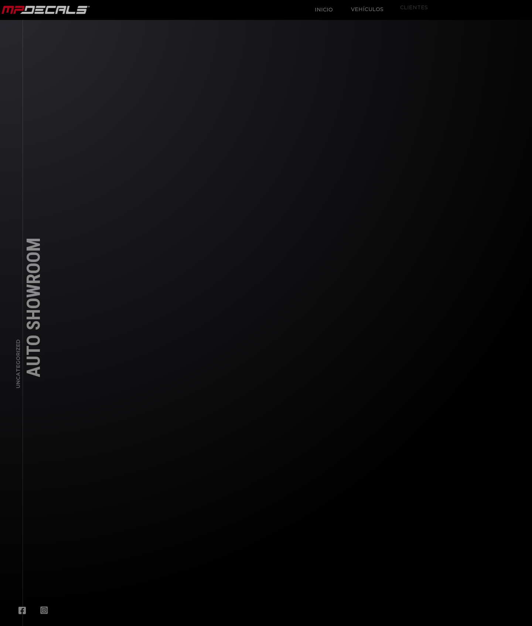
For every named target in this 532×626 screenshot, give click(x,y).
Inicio (322, 7)
